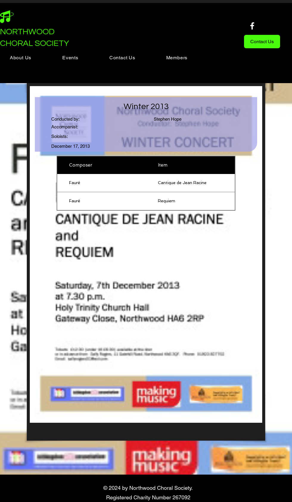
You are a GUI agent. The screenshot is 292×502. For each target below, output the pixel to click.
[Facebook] (252, 26)
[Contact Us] (262, 41)
